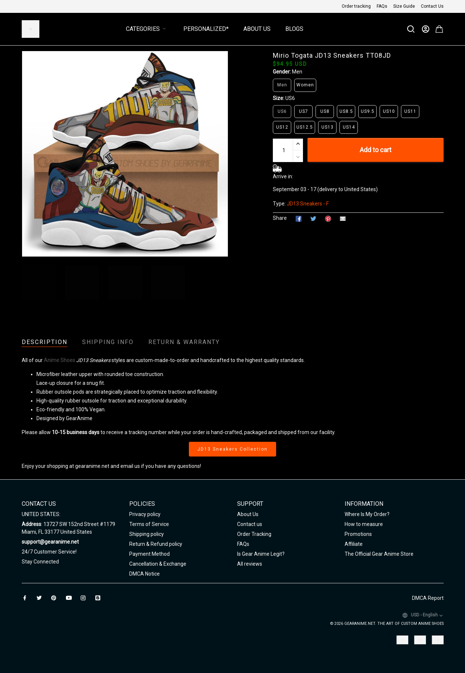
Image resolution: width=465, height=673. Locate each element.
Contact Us (432, 6)
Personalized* (206, 28)
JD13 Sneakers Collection (232, 449)
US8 (325, 111)
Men (297, 72)
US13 (327, 127)
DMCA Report (428, 598)
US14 (349, 127)
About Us (257, 28)
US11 (410, 111)
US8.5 (346, 111)
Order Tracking (254, 534)
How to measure (364, 524)
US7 (303, 111)
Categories (147, 28)
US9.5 (367, 111)
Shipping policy (146, 534)
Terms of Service (149, 524)
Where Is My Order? (367, 514)
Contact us (249, 524)
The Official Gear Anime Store (379, 554)
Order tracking (356, 6)
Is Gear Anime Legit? (261, 554)
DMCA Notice (144, 574)
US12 (282, 127)
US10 (389, 111)
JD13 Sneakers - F (308, 204)
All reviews (249, 564)
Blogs (294, 28)
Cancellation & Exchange (157, 564)
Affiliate (354, 544)
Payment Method (149, 554)
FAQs (382, 6)
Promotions (358, 534)
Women (305, 84)
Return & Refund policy (155, 544)
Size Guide (404, 6)
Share (280, 218)
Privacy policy (145, 514)
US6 (290, 98)
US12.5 (304, 127)
